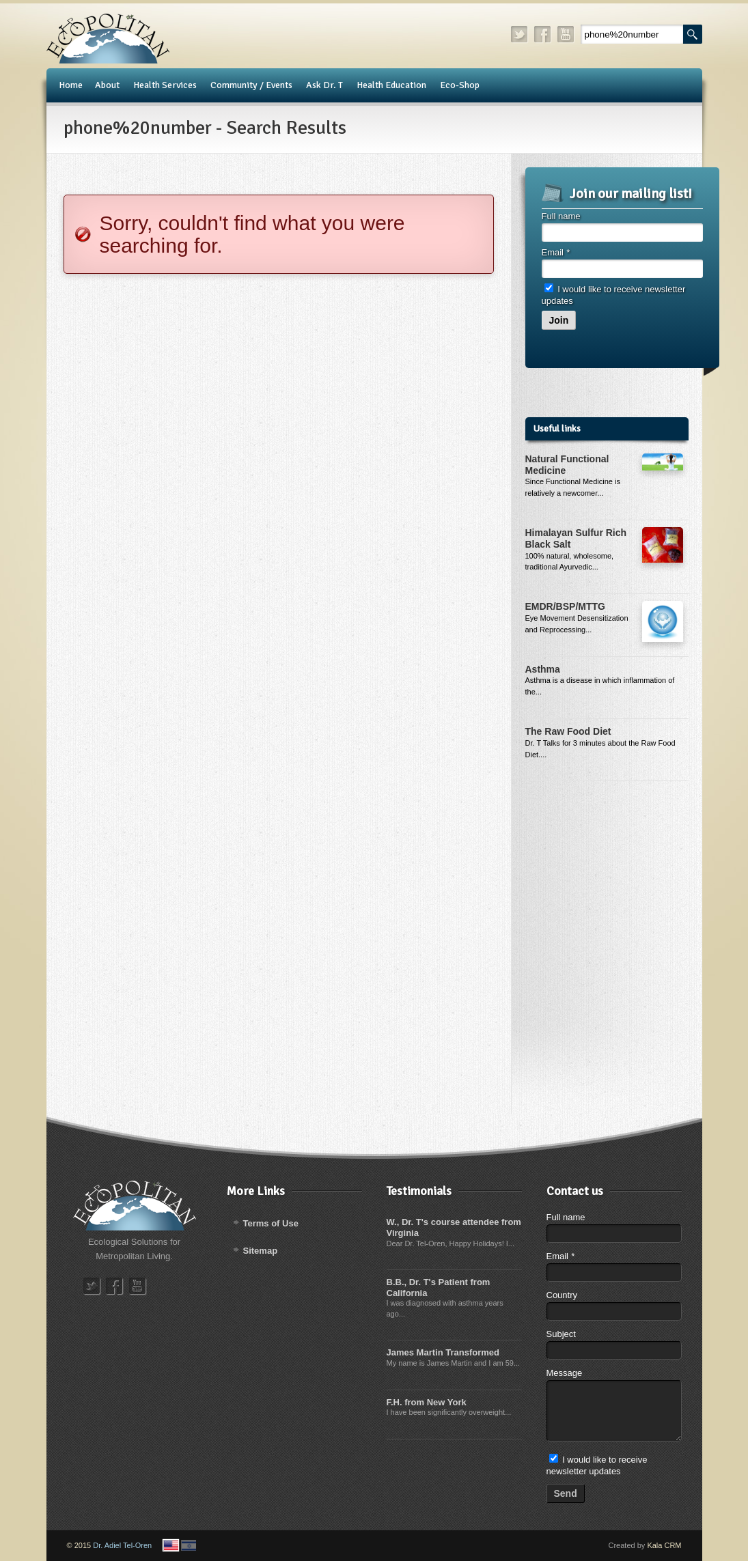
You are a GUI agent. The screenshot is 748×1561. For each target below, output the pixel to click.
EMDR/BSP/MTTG (565, 606)
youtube (566, 34)
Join (559, 320)
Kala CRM (664, 1545)
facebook (543, 34)
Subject (561, 1334)
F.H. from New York (427, 1402)
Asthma (542, 669)
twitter (520, 34)
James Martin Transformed (443, 1352)
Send (565, 1493)
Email (556, 252)
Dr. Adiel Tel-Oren (122, 1545)
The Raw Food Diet (568, 731)
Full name (561, 216)
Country (562, 1295)
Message (564, 1373)
